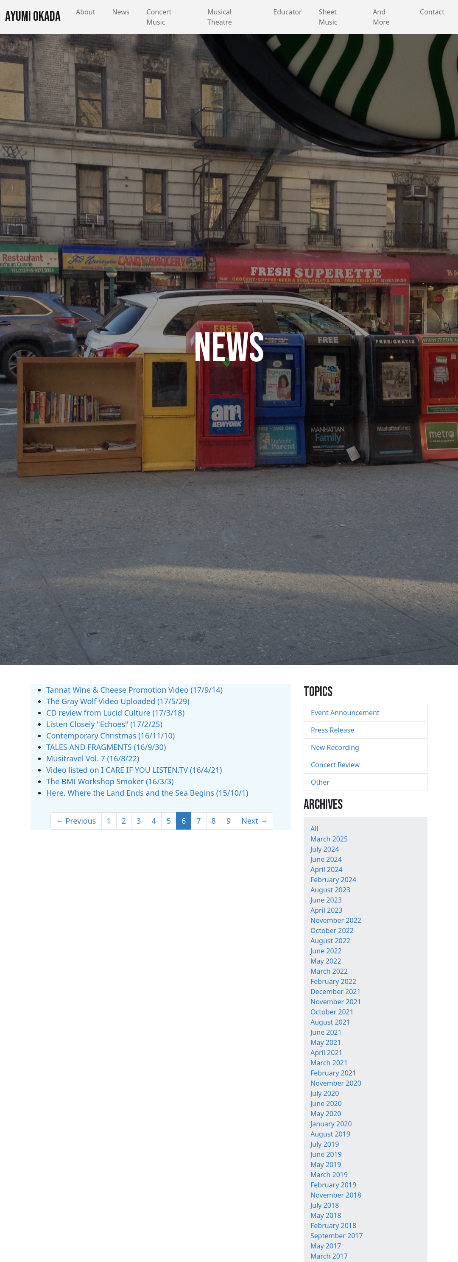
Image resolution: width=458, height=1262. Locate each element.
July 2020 (324, 1093)
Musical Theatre (219, 17)
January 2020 (331, 1123)
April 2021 (326, 1052)
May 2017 (325, 1246)
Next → (254, 821)
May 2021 (325, 1042)
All (314, 828)
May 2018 (325, 1215)
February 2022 (333, 981)
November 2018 (335, 1195)
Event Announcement (345, 712)
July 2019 (324, 1144)
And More (381, 17)
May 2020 (325, 1113)
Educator (287, 12)
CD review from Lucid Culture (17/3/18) (115, 713)
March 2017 (329, 1256)
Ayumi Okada (33, 16)
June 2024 (326, 859)
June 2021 (326, 1032)
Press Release (332, 730)
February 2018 (333, 1225)
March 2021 (329, 1062)
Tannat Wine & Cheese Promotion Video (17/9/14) (134, 690)
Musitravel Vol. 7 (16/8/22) (92, 758)
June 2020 (326, 1103)
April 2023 (326, 910)
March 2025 (329, 839)
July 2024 (324, 849)
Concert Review (335, 764)
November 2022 (335, 920)
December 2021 (335, 991)
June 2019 (326, 1154)
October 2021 (332, 1012)
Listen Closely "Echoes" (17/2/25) (104, 724)
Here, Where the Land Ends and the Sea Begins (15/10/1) (147, 793)
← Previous (76, 821)
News (120, 12)
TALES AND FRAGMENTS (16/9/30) (106, 747)
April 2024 (326, 869)
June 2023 (326, 900)
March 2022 (329, 971)
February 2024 (333, 879)
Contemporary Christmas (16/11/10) (110, 735)
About (85, 12)
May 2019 (325, 1164)
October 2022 (332, 930)
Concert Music (159, 17)
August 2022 (330, 940)
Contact (432, 12)
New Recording (335, 747)
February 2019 (333, 1185)
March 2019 (329, 1174)
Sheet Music (328, 17)
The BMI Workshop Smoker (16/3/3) (109, 781)
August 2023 (330, 889)
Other (320, 782)
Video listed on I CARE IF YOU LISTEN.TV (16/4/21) (134, 770)
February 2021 (333, 1073)
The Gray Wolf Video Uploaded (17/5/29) (118, 701)
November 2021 (335, 1001)
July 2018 (324, 1205)
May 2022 (325, 961)
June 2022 (326, 951)
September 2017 (336, 1235)
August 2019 (330, 1134)
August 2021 (330, 1022)
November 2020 (335, 1083)
